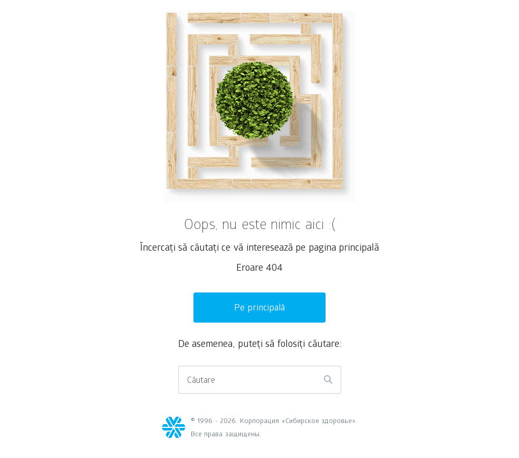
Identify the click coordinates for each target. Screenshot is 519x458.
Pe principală (259, 308)
